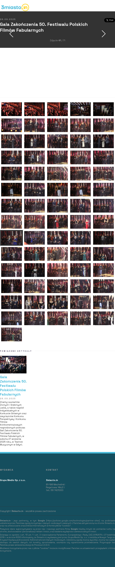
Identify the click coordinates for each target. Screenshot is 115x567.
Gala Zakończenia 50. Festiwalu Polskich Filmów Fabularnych (13, 386)
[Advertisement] (57, 73)
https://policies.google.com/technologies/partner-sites (73, 520)
